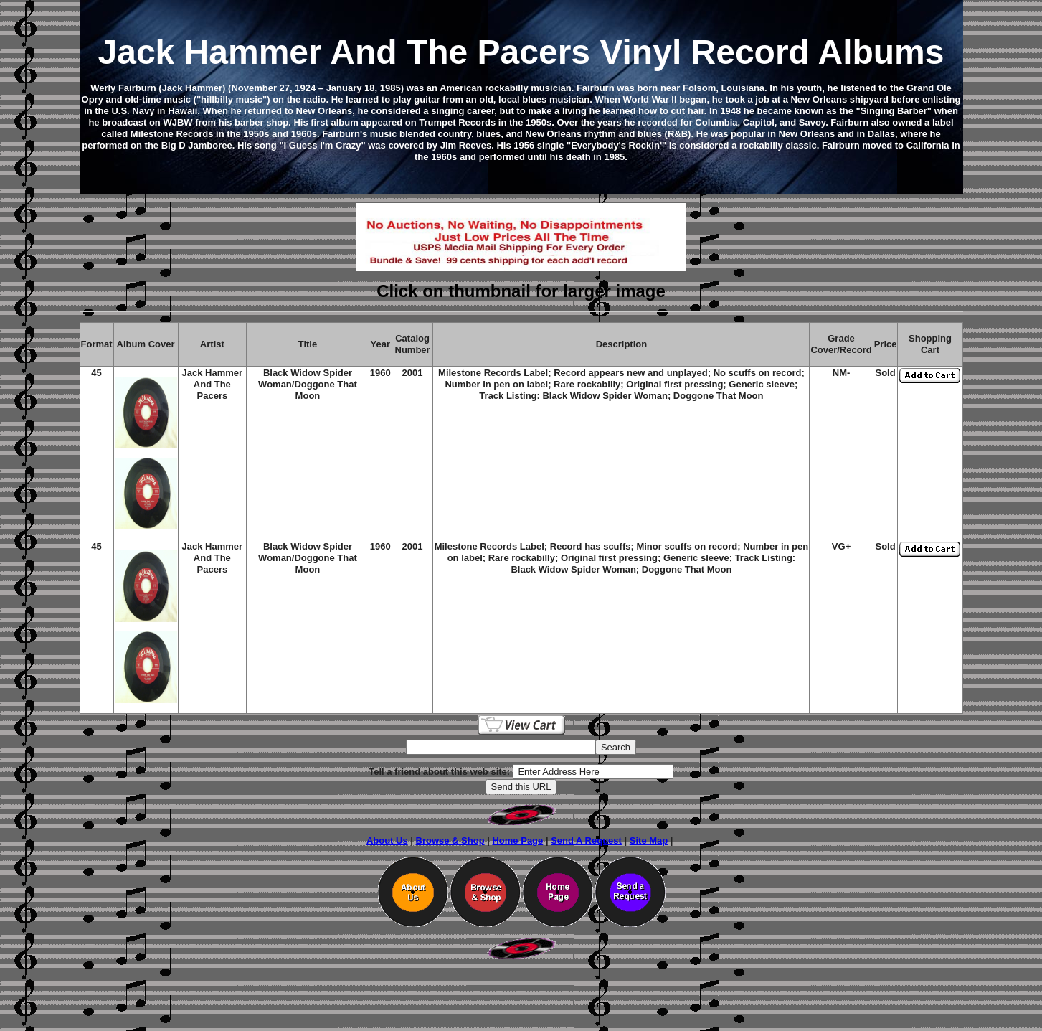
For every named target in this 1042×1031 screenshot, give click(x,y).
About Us (387, 840)
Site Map (649, 840)
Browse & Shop (450, 840)
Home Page (517, 840)
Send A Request (586, 840)
